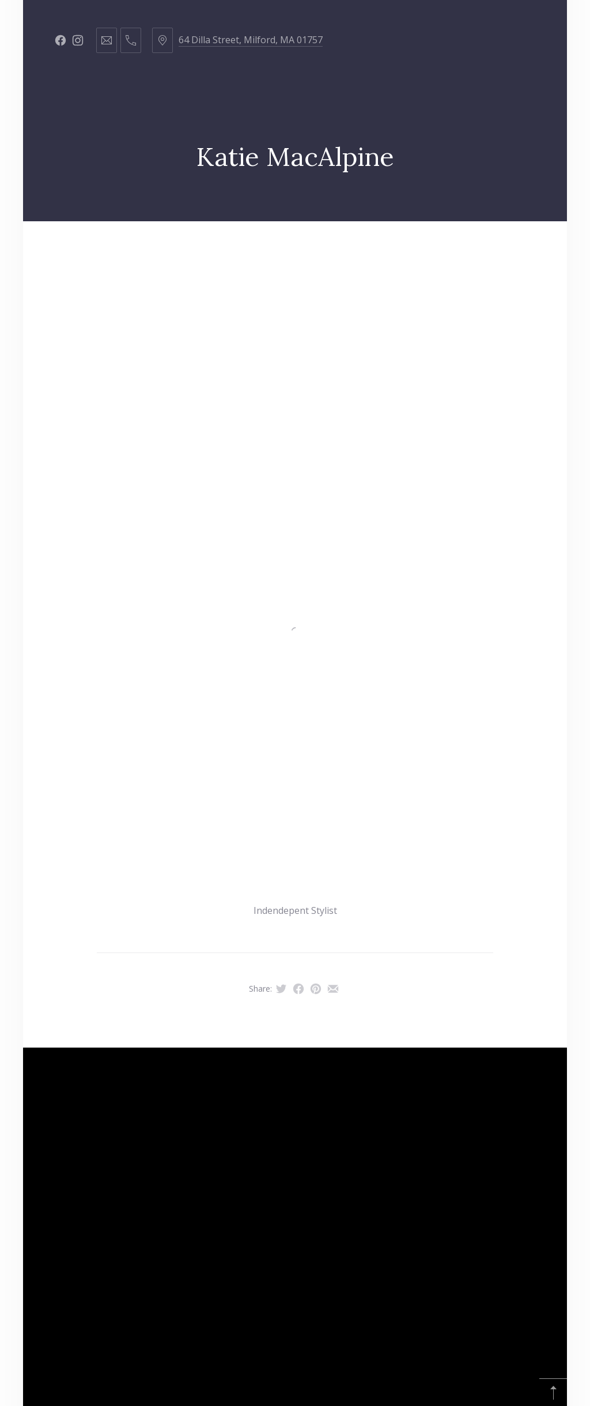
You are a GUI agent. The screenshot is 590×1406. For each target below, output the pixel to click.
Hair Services (186, 249)
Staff (255, 249)
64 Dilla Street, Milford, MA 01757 (251, 39)
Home (116, 249)
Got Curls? (393, 249)
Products (317, 249)
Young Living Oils (264, 307)
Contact (465, 249)
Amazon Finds (366, 307)
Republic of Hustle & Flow (129, 307)
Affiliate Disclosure (476, 307)
